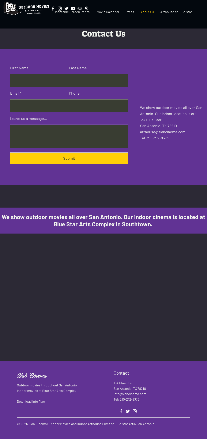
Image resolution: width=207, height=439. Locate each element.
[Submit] (69, 158)
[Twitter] (128, 411)
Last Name (78, 68)
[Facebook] (121, 411)
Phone (74, 93)
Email (14, 93)
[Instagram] (134, 411)
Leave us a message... (28, 118)
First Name (19, 68)
